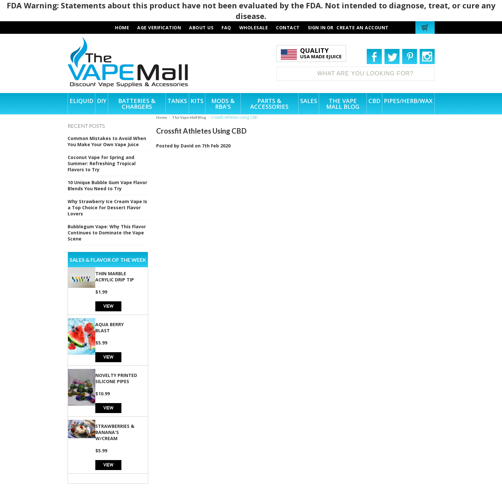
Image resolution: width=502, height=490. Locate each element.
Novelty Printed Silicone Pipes (116, 378)
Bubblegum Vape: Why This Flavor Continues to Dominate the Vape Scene (107, 232)
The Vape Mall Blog (189, 117)
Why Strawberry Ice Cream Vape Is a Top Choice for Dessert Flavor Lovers (107, 207)
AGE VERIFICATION (159, 27)
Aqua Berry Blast (109, 327)
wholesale (253, 27)
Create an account (362, 27)
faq (226, 27)
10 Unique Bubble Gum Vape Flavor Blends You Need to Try (107, 185)
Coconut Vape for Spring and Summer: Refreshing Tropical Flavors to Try (102, 163)
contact (288, 27)
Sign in (317, 27)
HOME (122, 27)
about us (201, 27)
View (108, 306)
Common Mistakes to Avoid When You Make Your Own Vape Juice (107, 141)
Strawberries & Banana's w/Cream (114, 432)
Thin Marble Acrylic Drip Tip (114, 276)
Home (161, 117)
